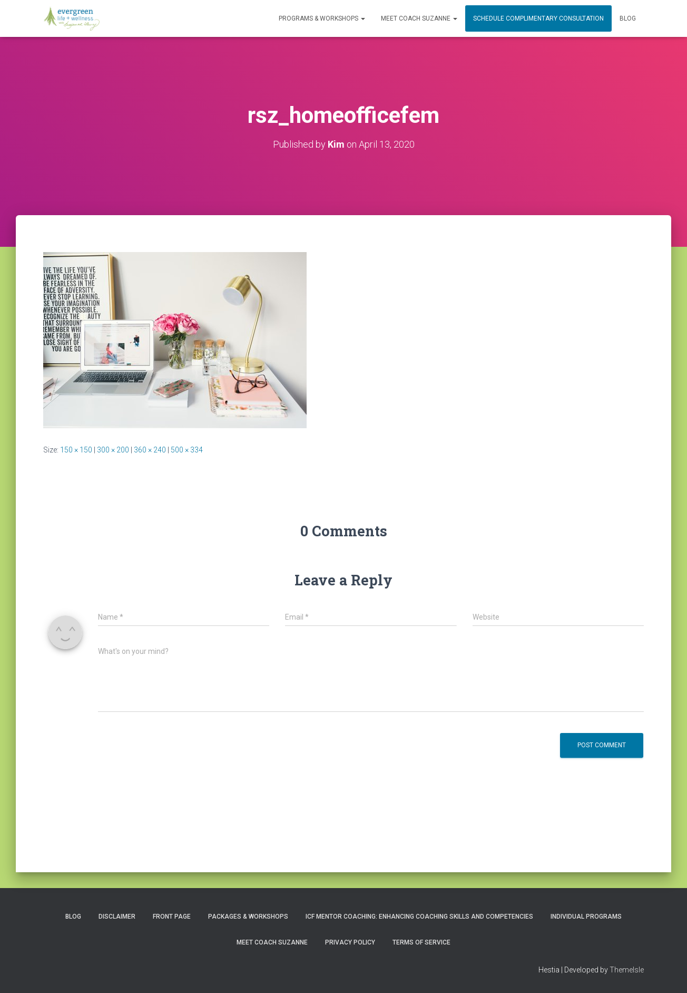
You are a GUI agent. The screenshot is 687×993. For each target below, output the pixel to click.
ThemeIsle (627, 970)
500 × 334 (187, 450)
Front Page (172, 916)
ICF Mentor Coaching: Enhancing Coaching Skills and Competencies (419, 916)
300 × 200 (113, 450)
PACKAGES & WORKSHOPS (248, 916)
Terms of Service (421, 942)
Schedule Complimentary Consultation (538, 18)
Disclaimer (117, 916)
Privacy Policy (350, 942)
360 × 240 (150, 450)
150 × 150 (76, 450)
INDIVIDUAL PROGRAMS (586, 916)
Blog (628, 18)
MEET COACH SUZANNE (419, 18)
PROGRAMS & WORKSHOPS (322, 18)
